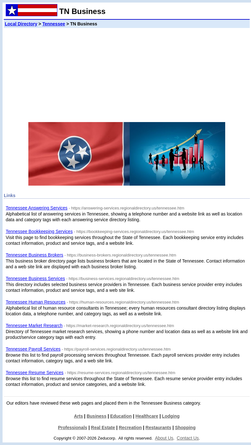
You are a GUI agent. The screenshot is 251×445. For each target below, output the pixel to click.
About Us (164, 438)
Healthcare (146, 416)
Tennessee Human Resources (36, 302)
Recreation (130, 427)
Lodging (171, 416)
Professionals (72, 427)
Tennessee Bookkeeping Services (39, 231)
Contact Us (188, 438)
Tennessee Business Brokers (34, 254)
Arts (78, 416)
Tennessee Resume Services (34, 372)
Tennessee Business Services (35, 278)
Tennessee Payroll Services (33, 349)
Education (121, 416)
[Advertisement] (127, 72)
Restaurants (158, 427)
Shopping (185, 427)
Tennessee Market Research (34, 325)
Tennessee (53, 23)
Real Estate (103, 427)
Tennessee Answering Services (37, 207)
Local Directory (21, 23)
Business (96, 416)
